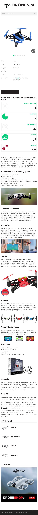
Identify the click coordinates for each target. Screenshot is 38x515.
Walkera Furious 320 (24, 414)
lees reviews (16, 80)
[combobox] (10, 92)
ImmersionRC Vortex (12, 414)
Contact (27, 512)
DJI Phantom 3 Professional (16, 406)
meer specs (19, 74)
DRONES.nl (20, 398)
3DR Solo (27, 406)
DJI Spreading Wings (13, 404)
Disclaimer (21, 512)
